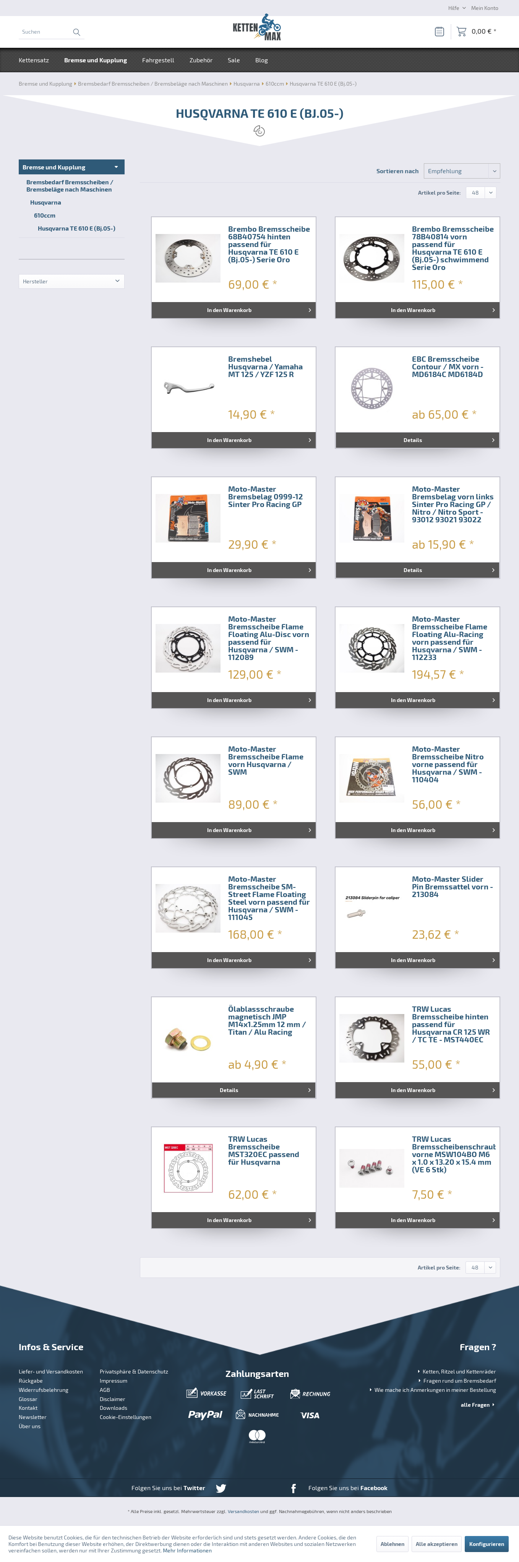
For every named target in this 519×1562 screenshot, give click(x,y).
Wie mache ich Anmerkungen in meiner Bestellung (432, 1389)
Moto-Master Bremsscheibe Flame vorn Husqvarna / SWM (265, 760)
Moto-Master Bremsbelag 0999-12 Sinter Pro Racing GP (265, 497)
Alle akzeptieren (436, 1544)
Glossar (28, 1399)
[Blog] (262, 60)
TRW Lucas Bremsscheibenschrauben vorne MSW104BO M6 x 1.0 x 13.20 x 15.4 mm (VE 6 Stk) (454, 1154)
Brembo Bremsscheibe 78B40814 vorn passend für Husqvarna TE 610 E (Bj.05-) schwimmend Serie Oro (453, 248)
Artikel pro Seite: (439, 192)
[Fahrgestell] (158, 60)
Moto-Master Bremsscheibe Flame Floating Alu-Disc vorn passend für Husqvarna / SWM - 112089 (268, 638)
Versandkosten (243, 1511)
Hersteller (35, 281)
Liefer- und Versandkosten (51, 1371)
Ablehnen (392, 1544)
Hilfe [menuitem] (454, 8)
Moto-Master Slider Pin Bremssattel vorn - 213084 (452, 887)
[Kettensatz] (38, 60)
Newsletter (33, 1417)
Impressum (113, 1380)
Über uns (30, 1426)
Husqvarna (45, 202)
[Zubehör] (201, 60)
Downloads (113, 1407)
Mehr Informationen (187, 1550)
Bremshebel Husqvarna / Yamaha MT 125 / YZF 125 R (265, 367)
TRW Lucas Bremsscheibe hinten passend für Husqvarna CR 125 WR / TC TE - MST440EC (451, 1024)
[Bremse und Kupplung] (96, 60)
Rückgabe (31, 1380)
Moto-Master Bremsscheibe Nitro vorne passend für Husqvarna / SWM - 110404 (448, 764)
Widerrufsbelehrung (43, 1389)
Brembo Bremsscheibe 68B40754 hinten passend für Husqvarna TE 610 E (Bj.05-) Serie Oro (269, 244)
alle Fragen (478, 1404)
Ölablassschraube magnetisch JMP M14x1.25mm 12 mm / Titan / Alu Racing (267, 1020)
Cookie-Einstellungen (125, 1417)
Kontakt (28, 1407)
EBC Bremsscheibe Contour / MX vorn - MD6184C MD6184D (447, 367)
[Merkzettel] (439, 31)
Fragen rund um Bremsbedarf (456, 1380)
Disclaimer (112, 1399)
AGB (105, 1389)
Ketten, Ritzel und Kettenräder (456, 1371)
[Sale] (234, 60)
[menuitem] (51, 31)
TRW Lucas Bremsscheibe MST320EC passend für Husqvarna (263, 1150)
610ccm (44, 215)
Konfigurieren (486, 1544)
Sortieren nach (397, 170)
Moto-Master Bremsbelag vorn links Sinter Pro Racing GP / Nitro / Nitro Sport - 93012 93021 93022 (453, 504)
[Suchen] (51, 31)
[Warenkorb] (476, 31)
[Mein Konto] (484, 7)
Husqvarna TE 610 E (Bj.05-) (76, 228)
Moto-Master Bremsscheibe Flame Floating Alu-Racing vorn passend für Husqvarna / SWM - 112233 (449, 638)
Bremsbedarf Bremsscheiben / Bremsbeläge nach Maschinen (70, 185)
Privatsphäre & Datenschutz (134, 1371)
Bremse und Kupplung (54, 167)
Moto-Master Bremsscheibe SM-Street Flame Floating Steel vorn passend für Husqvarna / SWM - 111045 (269, 898)
